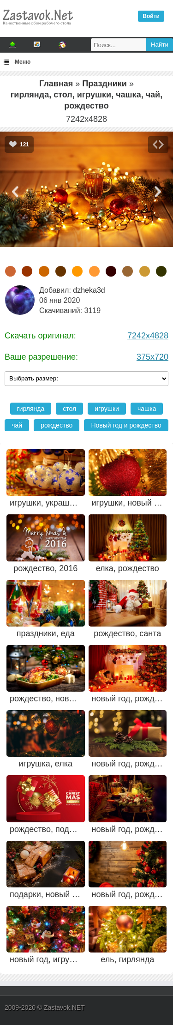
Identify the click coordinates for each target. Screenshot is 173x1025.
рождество (56, 425)
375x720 (152, 357)
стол (69, 408)
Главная (56, 83)
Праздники (104, 83)
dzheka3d (89, 290)
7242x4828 (147, 335)
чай (17, 425)
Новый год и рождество (126, 425)
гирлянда (31, 408)
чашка (146, 408)
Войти (151, 16)
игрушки (107, 408)
